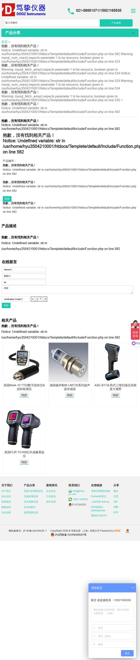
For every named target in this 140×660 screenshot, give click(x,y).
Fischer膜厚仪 (98, 496)
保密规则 (6, 501)
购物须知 (6, 507)
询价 (7, 198)
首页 (4, 42)
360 (115, 501)
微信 (115, 490)
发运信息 (6, 496)
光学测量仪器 (31, 501)
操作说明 (51, 501)
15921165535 (80, 499)
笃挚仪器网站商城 (100, 490)
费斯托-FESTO (99, 515)
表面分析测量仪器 (33, 490)
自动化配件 (30, 507)
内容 (67, 289)
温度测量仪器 (31, 512)
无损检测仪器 (31, 496)
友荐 (115, 512)
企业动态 (51, 490)
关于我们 (6, 490)
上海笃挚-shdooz (100, 501)
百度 (115, 496)
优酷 (115, 506)
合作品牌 (6, 512)
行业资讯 (51, 496)
